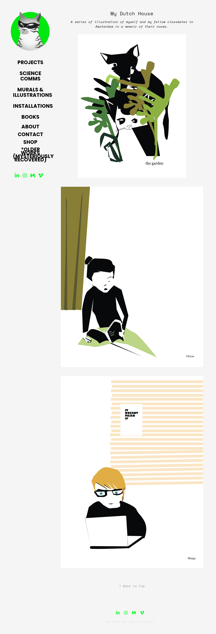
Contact (30, 135)
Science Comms (30, 76)
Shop (30, 142)
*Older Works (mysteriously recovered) (33, 155)
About (30, 127)
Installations (33, 106)
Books (30, 117)
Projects (30, 63)
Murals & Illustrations (32, 93)
